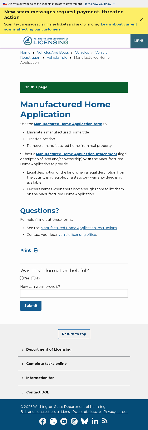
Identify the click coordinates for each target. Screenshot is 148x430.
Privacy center (116, 412)
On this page (36, 87)
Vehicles (82, 53)
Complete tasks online (44, 363)
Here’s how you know (98, 3)
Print (29, 250)
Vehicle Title (57, 58)
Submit (30, 306)
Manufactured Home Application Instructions (79, 228)
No (37, 278)
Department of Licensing (46, 348)
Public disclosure (86, 412)
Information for (37, 377)
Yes (26, 278)
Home (25, 53)
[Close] (141, 21)
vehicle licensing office (77, 235)
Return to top (74, 334)
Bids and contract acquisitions (45, 412)
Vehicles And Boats (53, 53)
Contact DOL (35, 391)
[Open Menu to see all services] (139, 41)
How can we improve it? (40, 287)
